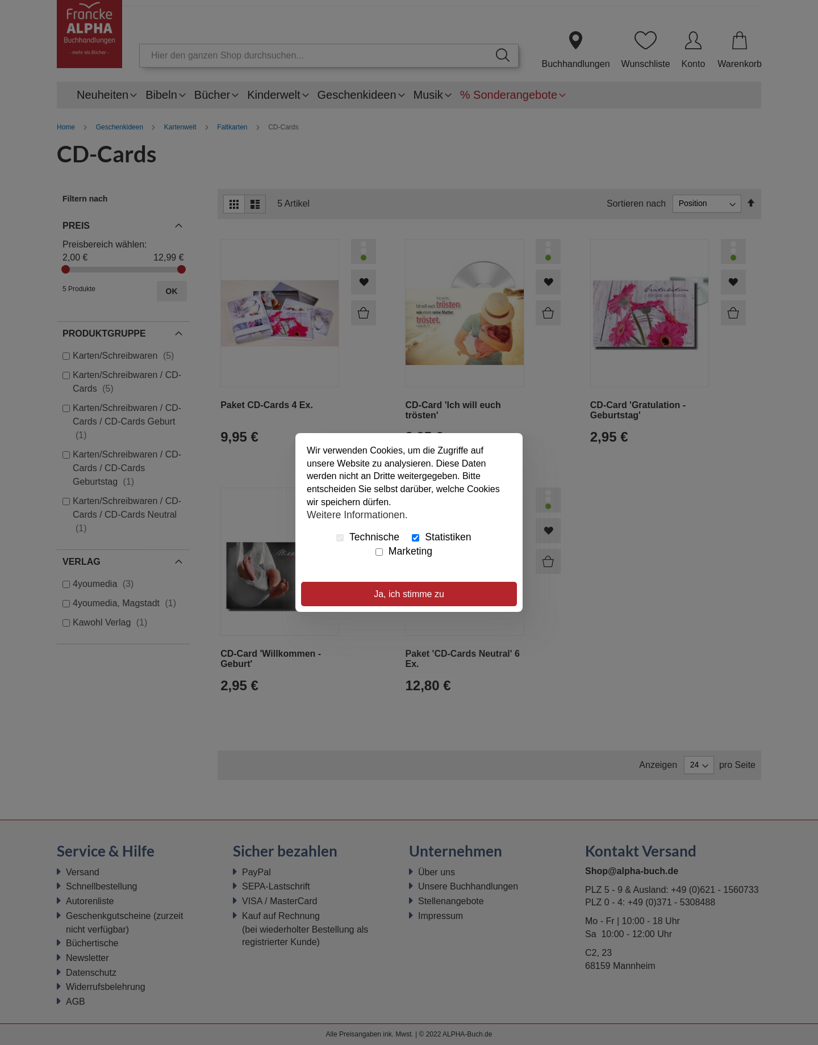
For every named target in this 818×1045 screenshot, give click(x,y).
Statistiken (441, 537)
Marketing (403, 551)
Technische (367, 537)
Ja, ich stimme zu (409, 594)
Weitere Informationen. (357, 515)
